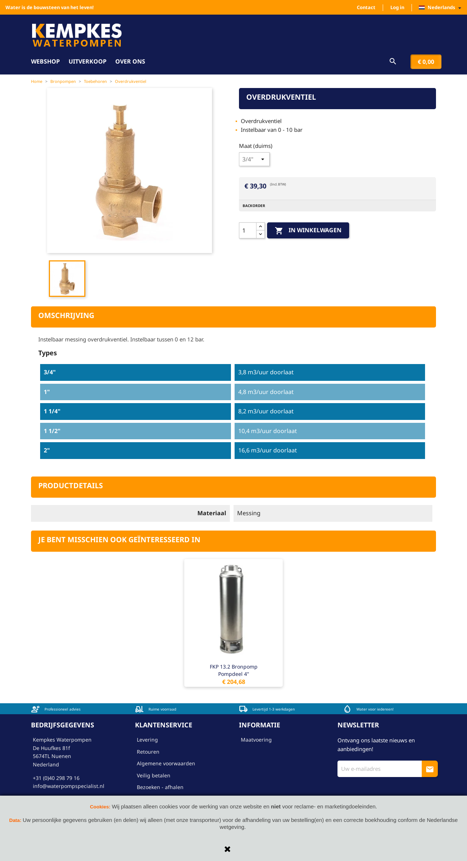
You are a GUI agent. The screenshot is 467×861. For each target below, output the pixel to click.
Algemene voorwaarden (166, 763)
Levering (147, 739)
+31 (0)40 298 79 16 (56, 777)
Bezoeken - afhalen (160, 787)
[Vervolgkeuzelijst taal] (442, 8)
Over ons (130, 61)
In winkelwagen (308, 230)
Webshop (45, 61)
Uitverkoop (88, 61)
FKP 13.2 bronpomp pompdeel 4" (234, 670)
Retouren (148, 751)
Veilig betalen (153, 775)
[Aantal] (247, 230)
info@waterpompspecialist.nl (68, 785)
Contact (366, 7)
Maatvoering (256, 739)
